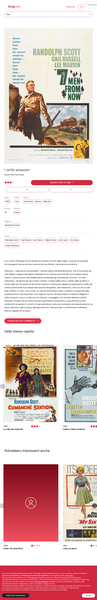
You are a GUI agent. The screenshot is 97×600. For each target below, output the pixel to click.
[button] (62, 182)
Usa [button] (16, 201)
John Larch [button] (63, 240)
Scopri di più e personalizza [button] (15, 595)
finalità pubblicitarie (42, 582)
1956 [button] (8, 201)
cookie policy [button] (69, 575)
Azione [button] (38, 201)
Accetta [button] (88, 595)
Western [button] (47, 201)
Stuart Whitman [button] (12, 246)
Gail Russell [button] (26, 240)
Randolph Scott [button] (12, 240)
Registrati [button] (70, 7)
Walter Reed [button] (50, 240)
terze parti (34, 577)
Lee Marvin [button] (38, 240)
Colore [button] (17, 212)
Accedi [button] (83, 7)
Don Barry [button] (74, 240)
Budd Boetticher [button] (13, 225)
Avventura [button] (28, 201)
